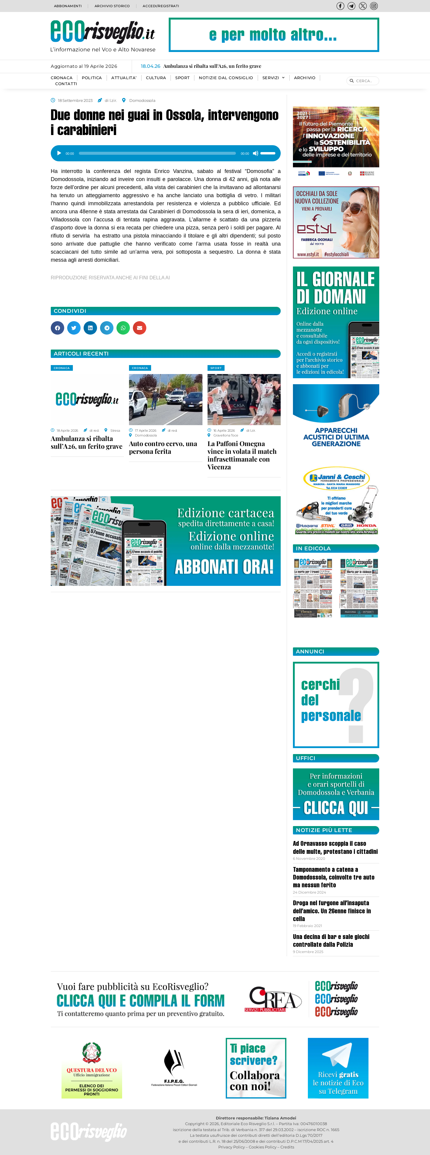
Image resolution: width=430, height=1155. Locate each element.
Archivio (305, 78)
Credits (287, 1147)
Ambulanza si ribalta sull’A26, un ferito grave (86, 442)
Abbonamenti (67, 6)
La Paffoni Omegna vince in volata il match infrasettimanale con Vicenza (242, 455)
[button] (57, 328)
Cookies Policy (263, 1147)
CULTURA (156, 78)
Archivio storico (111, 6)
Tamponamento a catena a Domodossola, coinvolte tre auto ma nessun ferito (333, 878)
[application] (166, 151)
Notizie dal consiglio (226, 78)
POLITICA (92, 78)
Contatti (66, 84)
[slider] (157, 153)
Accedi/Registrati (160, 6)
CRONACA (62, 78)
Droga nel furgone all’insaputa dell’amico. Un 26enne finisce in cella (332, 911)
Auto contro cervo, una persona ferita (163, 447)
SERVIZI (273, 78)
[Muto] (256, 153)
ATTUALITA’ (124, 78)
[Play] (59, 153)
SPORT (182, 78)
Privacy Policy (231, 1147)
